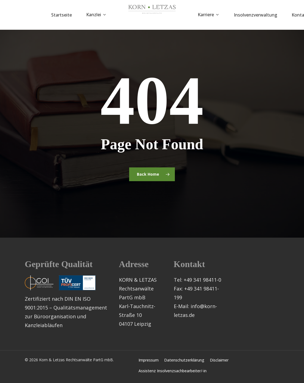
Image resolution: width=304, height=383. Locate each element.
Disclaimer (219, 360)
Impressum (149, 360)
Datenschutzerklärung (184, 360)
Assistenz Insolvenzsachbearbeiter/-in (173, 370)
